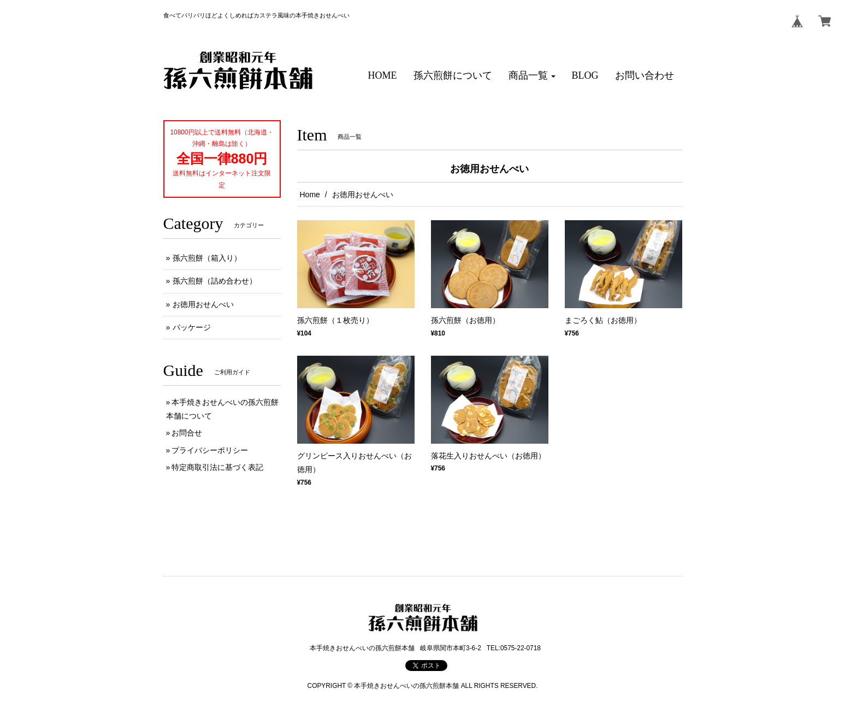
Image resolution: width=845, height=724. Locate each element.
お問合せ (187, 432)
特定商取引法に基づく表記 (217, 467)
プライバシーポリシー (210, 450)
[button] (532, 76)
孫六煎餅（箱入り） (207, 258)
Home (310, 194)
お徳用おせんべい (203, 304)
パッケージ (192, 327)
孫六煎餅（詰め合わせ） (215, 280)
